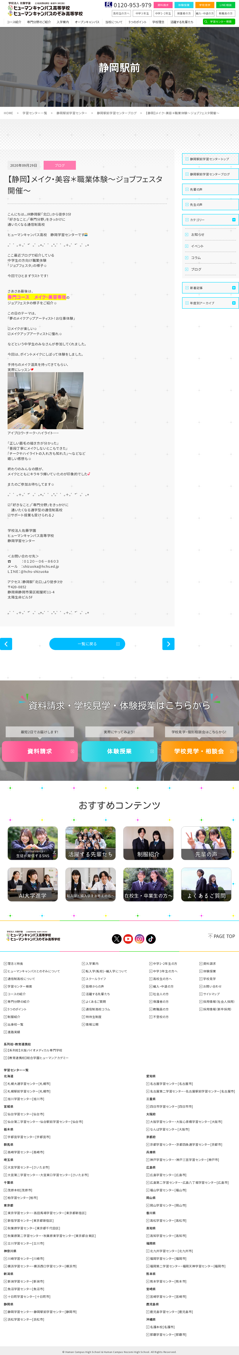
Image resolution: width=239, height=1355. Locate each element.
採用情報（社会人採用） (219, 1001)
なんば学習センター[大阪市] (170, 1129)
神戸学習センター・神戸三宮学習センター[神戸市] (184, 1159)
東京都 (8, 1205)
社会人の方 (161, 994)
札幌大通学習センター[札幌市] (29, 1083)
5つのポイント (137, 22)
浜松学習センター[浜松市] (26, 1319)
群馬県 (8, 1144)
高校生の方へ (121, 13)
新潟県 (8, 1273)
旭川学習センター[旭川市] (26, 1099)
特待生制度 (94, 1016)
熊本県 (151, 1273)
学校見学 (204, 5)
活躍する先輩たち (181, 22)
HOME (8, 113)
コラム (196, 257)
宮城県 (8, 1106)
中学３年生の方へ (165, 971)
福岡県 (151, 1243)
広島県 (151, 1167)
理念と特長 (15, 963)
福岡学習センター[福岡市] (168, 1258)
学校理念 (158, 22)
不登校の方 (161, 1016)
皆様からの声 (95, 986)
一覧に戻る (87, 643)
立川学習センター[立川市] (26, 1243)
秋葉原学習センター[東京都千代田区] (34, 1228)
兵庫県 (151, 1152)
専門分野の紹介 (19, 1001)
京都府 (151, 1137)
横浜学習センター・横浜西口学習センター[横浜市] (42, 1266)
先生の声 (196, 204)
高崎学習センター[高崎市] (26, 1152)
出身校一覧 (16, 1024)
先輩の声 (196, 189)
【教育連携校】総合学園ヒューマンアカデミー (38, 1057)
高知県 (151, 1228)
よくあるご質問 (96, 1001)
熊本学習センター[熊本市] (168, 1281)
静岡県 (8, 1304)
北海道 (8, 1076)
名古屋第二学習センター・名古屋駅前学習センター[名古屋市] (192, 1091)
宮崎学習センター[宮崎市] (168, 1296)
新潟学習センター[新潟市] (26, 1281)
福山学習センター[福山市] (168, 1190)
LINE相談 (226, 5)
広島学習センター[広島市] (168, 1175)
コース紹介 (14, 22)
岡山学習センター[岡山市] (168, 1205)
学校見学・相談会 (199, 751)
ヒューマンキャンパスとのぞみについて (34, 971)
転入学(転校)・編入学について (106, 971)
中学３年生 (142, 13)
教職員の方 (226, 13)
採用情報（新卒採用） (217, 1009)
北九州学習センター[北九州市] (171, 1251)
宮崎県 (151, 1289)
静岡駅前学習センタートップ (209, 159)
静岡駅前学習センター (72, 113)
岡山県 (151, 1197)
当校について (114, 22)
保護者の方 (184, 13)
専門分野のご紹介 (39, 22)
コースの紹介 (17, 994)
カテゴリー (197, 219)
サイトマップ (211, 994)
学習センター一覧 (35, 113)
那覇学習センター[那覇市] (168, 1334)
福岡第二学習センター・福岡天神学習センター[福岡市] (188, 1266)
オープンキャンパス (87, 22)
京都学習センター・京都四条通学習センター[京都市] (186, 1144)
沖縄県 (151, 1319)
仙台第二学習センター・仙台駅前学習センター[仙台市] (45, 1121)
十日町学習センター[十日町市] (29, 1296)
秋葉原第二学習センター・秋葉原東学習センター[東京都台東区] (52, 1235)
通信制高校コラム (98, 1009)
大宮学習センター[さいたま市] (29, 1167)
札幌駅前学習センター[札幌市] (29, 1091)
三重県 (151, 1099)
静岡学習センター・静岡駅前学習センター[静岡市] (42, 1311)
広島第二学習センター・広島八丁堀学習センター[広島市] (189, 1182)
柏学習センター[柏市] (23, 1197)
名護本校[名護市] (162, 1327)
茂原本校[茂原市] (20, 1190)
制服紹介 (14, 1016)
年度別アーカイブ (202, 303)
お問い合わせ (212, 986)
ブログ (196, 269)
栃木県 (8, 1129)
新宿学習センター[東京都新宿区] (31, 1220)
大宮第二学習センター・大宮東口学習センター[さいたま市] (48, 1175)
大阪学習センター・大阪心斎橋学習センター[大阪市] (186, 1121)
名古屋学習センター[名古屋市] (171, 1083)
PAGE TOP (224, 936)
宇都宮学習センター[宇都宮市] (29, 1137)
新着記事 (196, 287)
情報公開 (92, 1024)
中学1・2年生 (163, 13)
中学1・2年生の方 (165, 963)
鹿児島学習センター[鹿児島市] (171, 1311)
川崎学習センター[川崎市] (26, 1258)
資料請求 (163, 5)
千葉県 (8, 1182)
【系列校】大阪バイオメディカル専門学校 (35, 1050)
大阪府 (151, 1114)
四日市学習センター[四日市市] (171, 1106)
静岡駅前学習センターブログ (116, 113)
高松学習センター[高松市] (168, 1220)
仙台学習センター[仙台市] (26, 1114)
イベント (197, 245)
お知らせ (197, 234)
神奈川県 (10, 1251)
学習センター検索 (221, 21)
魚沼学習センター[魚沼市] (26, 1289)
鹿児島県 (152, 1304)
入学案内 (63, 22)
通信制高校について (21, 978)
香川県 (151, 1213)
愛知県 (151, 1076)
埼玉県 (8, 1159)
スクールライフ (96, 978)
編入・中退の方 (205, 13)
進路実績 (14, 1032)
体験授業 (183, 5)
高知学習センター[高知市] (168, 1235)
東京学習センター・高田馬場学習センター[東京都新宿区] (47, 1213)
